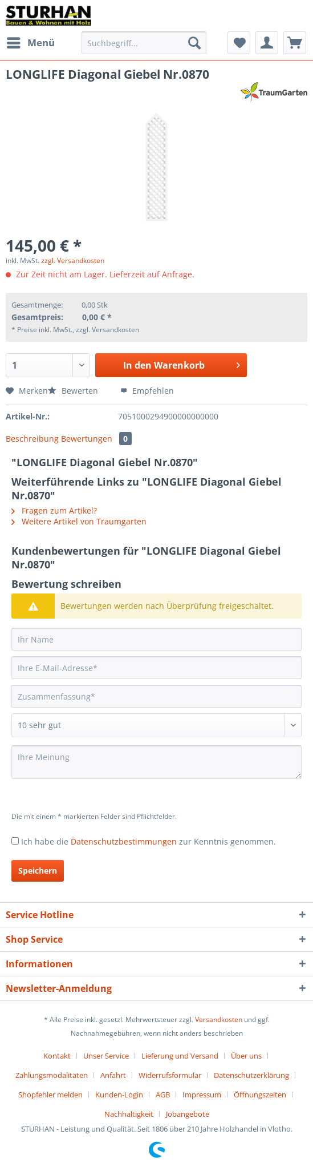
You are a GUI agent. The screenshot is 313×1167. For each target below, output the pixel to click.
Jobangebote (187, 1114)
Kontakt (57, 1056)
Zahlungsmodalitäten (51, 1075)
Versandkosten (218, 1019)
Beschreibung (32, 438)
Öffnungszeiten (260, 1094)
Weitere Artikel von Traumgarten (79, 521)
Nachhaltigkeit (128, 1114)
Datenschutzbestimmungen (124, 841)
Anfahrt (113, 1075)
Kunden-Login (119, 1094)
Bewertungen (96, 438)
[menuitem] (30, 42)
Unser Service (106, 1056)
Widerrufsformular (170, 1075)
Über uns (246, 1056)
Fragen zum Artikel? (54, 510)
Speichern (37, 870)
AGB (163, 1094)
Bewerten (74, 390)
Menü (31, 41)
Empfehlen (147, 390)
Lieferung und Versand (179, 1056)
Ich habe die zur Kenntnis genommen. (148, 841)
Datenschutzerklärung (251, 1075)
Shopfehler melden (50, 1094)
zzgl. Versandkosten (72, 260)
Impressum (201, 1094)
